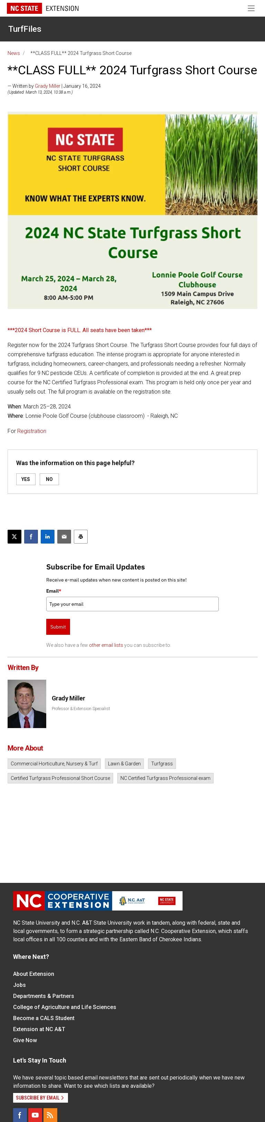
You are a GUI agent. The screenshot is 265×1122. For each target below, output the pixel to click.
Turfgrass (162, 763)
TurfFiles (24, 29)
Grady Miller (47, 86)
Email (53, 591)
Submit (58, 627)
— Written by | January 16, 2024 (54, 86)
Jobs (19, 985)
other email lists (106, 645)
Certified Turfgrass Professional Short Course (60, 778)
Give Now (25, 1040)
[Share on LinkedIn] (48, 537)
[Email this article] (64, 537)
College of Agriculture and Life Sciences (64, 1007)
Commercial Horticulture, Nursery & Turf (54, 763)
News (14, 53)
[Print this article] (81, 537)
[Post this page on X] (14, 537)
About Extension (33, 974)
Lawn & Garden (124, 763)
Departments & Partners (43, 996)
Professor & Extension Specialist (81, 708)
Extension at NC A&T (39, 1029)
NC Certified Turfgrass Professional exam (165, 778)
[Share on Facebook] (31, 537)
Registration (31, 431)
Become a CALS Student (44, 1018)
